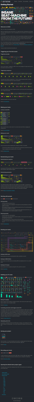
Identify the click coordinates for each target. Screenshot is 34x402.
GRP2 (4, 381)
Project (5, 344)
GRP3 (4, 382)
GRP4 (4, 384)
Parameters (4, 394)
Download (20, 1)
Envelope (13, 190)
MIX (4, 391)
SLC (4, 377)
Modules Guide (6, 151)
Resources (31, 1)
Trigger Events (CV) (7, 318)
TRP (4, 388)
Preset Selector (6, 223)
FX (3, 387)
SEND (4, 390)
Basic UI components (7, 190)
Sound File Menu (6, 130)
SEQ (4, 378)
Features (15, 1)
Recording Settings (7, 358)
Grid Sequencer (6, 101)
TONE (4, 385)
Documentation (25, 1)
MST (4, 392)
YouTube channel (16, 44)
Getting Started (4, 372)
